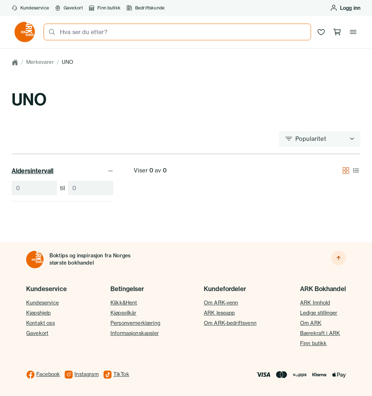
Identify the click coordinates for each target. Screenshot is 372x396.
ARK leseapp (219, 313)
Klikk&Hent (123, 302)
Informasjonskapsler (134, 333)
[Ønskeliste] (321, 32)
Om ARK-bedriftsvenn (230, 323)
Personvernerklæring (135, 323)
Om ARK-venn (221, 302)
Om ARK (311, 323)
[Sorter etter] (319, 138)
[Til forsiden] (35, 259)
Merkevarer (40, 62)
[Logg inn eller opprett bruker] (345, 8)
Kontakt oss (40, 323)
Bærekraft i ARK (320, 333)
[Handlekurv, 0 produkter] (337, 32)
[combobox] (183, 32)
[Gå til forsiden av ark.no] (25, 32)
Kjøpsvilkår (123, 313)
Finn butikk (105, 8)
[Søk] (50, 32)
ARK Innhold (315, 302)
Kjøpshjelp (38, 313)
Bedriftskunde (145, 8)
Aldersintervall (62, 171)
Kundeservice (30, 8)
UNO (67, 62)
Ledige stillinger (318, 313)
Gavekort (69, 8)
